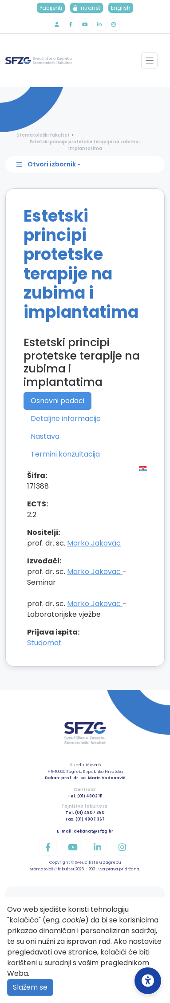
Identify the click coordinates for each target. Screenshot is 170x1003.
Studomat (44, 643)
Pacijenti (51, 8)
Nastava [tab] (45, 436)
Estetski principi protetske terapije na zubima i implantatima (85, 145)
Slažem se (30, 987)
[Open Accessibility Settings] (147, 980)
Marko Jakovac (94, 543)
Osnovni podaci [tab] (57, 401)
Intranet (86, 8)
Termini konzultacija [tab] (65, 454)
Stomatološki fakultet (43, 135)
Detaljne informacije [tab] (66, 418)
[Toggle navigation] (149, 60)
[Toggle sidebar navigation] (87, 164)
